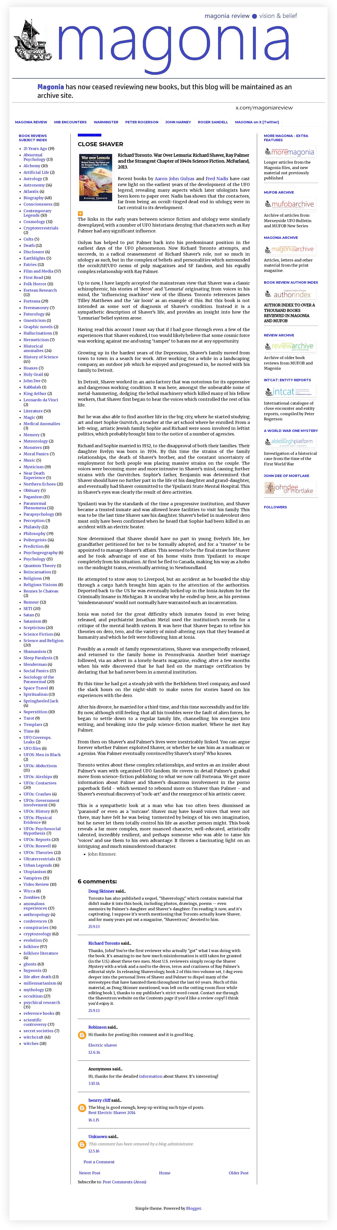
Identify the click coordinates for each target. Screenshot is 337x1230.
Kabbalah (32, 387)
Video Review (36, 884)
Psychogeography (41, 552)
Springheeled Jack (41, 701)
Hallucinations (38, 333)
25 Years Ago (35, 148)
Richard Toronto (104, 943)
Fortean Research (40, 290)
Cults (28, 239)
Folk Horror (35, 284)
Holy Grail (33, 374)
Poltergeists (35, 540)
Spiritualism (36, 694)
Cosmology (34, 221)
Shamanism (35, 651)
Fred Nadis (217, 178)
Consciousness (38, 204)
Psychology (34, 559)
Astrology (33, 178)
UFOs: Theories (38, 852)
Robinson (97, 1027)
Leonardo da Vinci (41, 400)
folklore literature (41, 953)
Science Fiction (38, 634)
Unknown (97, 1136)
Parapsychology (39, 514)
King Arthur (35, 393)
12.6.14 (94, 1052)
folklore (31, 946)
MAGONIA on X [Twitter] (257, 122)
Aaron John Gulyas (174, 178)
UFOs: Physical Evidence (38, 819)
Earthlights (34, 258)
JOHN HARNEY (178, 122)
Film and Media (38, 271)
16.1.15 (93, 1120)
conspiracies (36, 927)
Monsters (33, 447)
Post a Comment (99, 1162)
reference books (39, 1013)
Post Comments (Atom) (124, 1182)
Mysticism (34, 466)
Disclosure (34, 251)
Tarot (29, 718)
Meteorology (36, 441)
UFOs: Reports (37, 839)
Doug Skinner (101, 891)
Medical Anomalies (42, 423)
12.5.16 (93, 1151)
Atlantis (31, 191)
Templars (33, 724)
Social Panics (36, 670)
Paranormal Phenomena (35, 505)
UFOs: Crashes (37, 794)
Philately (32, 527)
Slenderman (35, 664)
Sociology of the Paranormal (39, 679)
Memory (32, 434)
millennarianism (40, 983)
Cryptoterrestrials (41, 228)
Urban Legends (38, 865)
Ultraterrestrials (39, 859)
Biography (34, 197)
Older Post (239, 1173)
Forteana (32, 301)
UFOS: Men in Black (42, 754)
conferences (35, 921)
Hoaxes (31, 368)
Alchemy (32, 165)
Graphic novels (38, 326)
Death (29, 245)
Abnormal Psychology (34, 157)
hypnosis (32, 970)
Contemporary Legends (37, 213)
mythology (34, 989)
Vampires (33, 878)
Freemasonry (36, 307)
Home (164, 1173)
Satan (29, 615)
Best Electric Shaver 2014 (112, 1112)
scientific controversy (35, 1022)
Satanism (32, 621)
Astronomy (34, 185)
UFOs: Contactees (40, 783)
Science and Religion (43, 640)
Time (29, 731)
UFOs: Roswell (37, 846)
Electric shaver (102, 1045)
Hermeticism (36, 339)
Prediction (34, 546)
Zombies (32, 897)
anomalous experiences (35, 906)
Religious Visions (40, 584)
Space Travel (36, 688)
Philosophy (34, 533)
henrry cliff (99, 1100)
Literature (33, 411)
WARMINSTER (106, 122)
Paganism (33, 496)
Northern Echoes (40, 484)
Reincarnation (37, 572)
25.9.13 (94, 926)
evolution (33, 940)
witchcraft (33, 1037)
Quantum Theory (40, 565)
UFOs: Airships (38, 776)
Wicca (29, 891)
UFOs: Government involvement (41, 802)
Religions (33, 578)
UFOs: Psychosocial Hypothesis (42, 831)
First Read (33, 277)
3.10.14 (94, 1083)
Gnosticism (35, 320)
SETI (28, 608)
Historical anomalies (34, 348)
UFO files (32, 748)
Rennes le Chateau (41, 591)
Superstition (35, 711)
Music (29, 460)
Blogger (193, 1208)
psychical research (42, 1002)
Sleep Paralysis (38, 657)
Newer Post (89, 1173)
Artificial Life (36, 172)
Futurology (34, 314)
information (150, 1076)
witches (31, 1043)
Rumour (31, 602)
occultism (33, 996)
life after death (37, 976)
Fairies (30, 264)
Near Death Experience (34, 475)
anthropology (37, 914)
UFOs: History (37, 811)
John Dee (32, 380)
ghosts (30, 964)
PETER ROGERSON (141, 122)
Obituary (32, 490)
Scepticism (34, 627)
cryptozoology (37, 934)
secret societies (38, 1030)
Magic (29, 417)
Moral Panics (36, 453)
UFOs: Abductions (40, 765)
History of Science (41, 357)
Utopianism (35, 871)
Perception (34, 520)
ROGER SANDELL (213, 122)
